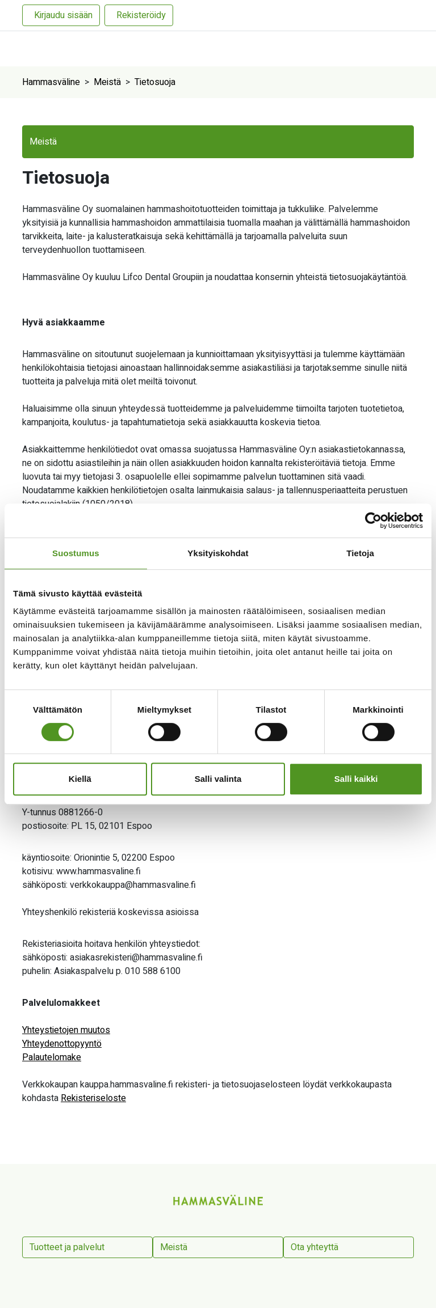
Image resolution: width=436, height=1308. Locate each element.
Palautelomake (51, 1057)
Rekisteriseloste (93, 1098)
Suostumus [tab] (75, 553)
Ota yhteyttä (314, 1247)
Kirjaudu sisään (63, 15)
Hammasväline (51, 82)
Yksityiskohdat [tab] (217, 553)
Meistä (107, 82)
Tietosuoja (155, 82)
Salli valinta (218, 779)
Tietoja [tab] (360, 553)
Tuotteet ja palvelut (67, 1247)
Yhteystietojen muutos (66, 1030)
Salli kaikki (356, 779)
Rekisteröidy (141, 15)
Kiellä (80, 779)
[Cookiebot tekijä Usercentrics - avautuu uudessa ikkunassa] (373, 520)
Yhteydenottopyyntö (62, 1044)
